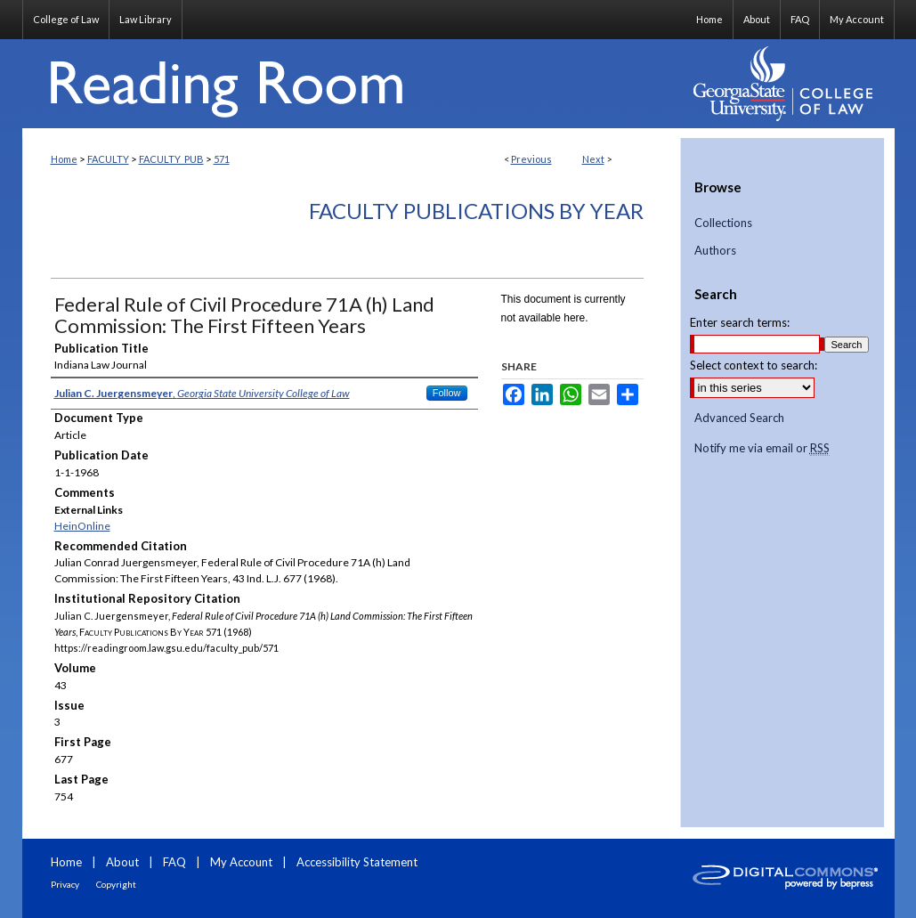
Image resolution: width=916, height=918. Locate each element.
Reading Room (351, 83)
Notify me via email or (762, 449)
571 (222, 159)
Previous (531, 159)
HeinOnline (82, 525)
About (122, 862)
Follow (447, 392)
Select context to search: (753, 365)
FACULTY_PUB (171, 159)
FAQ (174, 862)
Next (593, 159)
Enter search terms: (740, 322)
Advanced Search (739, 417)
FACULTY (108, 159)
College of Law (66, 19)
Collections (723, 223)
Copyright (116, 884)
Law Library (145, 19)
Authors (715, 250)
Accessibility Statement (356, 862)
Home (64, 159)
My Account (241, 862)
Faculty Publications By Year (476, 210)
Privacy (65, 884)
